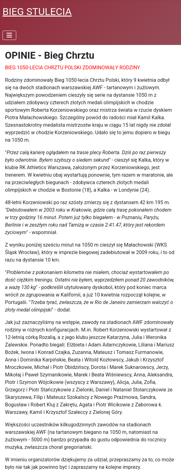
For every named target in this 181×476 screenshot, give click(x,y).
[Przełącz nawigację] (9, 35)
